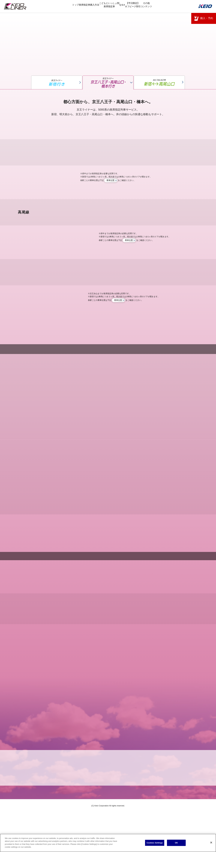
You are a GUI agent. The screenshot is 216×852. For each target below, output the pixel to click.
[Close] (211, 843)
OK (176, 843)
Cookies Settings (155, 843)
